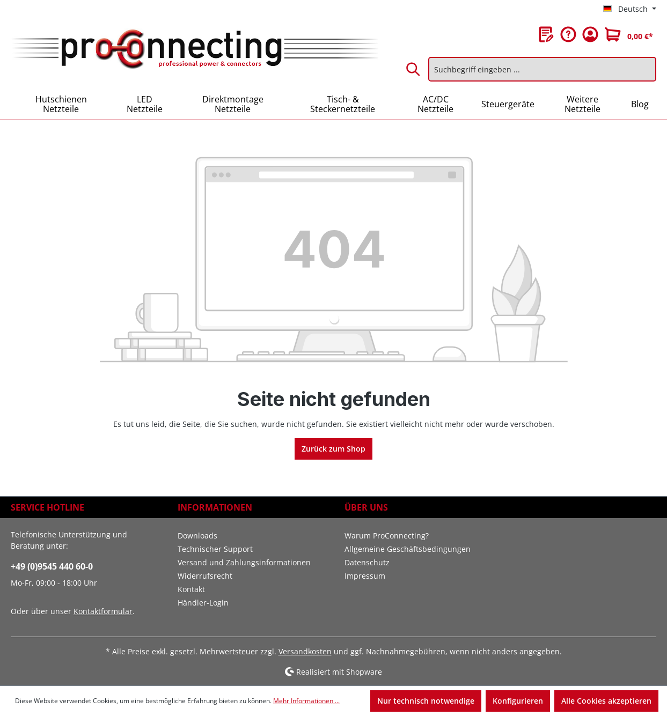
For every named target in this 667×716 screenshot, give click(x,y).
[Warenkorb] (629, 34)
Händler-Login (203, 602)
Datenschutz (367, 562)
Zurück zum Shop (333, 449)
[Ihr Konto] (590, 34)
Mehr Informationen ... (306, 700)
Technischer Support (215, 549)
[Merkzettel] (546, 34)
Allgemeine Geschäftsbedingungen (408, 549)
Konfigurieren (518, 701)
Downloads (197, 535)
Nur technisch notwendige (425, 701)
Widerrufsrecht (205, 576)
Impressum (365, 576)
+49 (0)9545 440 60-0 (52, 566)
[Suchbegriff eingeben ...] (542, 69)
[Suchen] (413, 69)
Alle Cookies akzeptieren (606, 701)
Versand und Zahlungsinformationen (244, 562)
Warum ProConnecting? (387, 535)
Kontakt (191, 589)
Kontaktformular (103, 611)
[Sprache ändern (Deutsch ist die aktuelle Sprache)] (629, 9)
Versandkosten (305, 651)
